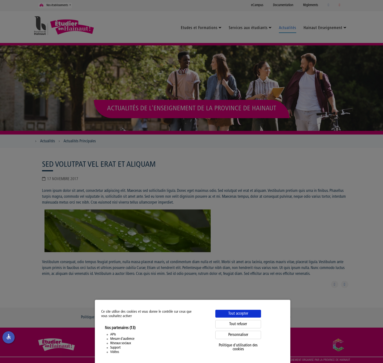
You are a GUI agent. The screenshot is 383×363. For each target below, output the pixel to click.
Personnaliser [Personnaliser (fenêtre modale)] (238, 335)
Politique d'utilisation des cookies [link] (238, 347)
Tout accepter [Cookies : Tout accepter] (238, 314)
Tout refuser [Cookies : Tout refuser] (238, 324)
